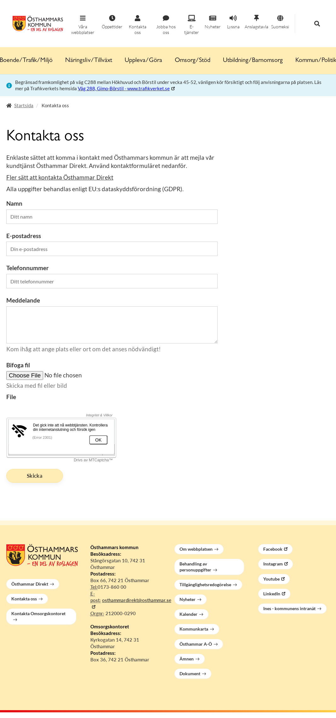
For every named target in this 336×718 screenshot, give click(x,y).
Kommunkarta (193, 629)
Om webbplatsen (196, 549)
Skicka (35, 475)
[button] (83, 25)
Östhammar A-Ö (195, 644)
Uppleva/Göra (143, 61)
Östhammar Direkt (29, 584)
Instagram (273, 563)
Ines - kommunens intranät (289, 608)
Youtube (271, 579)
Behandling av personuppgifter (195, 566)
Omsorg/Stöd (192, 61)
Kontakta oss (24, 598)
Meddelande (23, 300)
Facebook (272, 549)
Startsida (23, 105)
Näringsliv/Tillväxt (88, 61)
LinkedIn (271, 593)
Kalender (188, 614)
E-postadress (23, 235)
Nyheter (187, 599)
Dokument (189, 673)
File (11, 396)
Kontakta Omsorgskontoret (38, 613)
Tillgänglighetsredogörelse (205, 584)
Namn (14, 203)
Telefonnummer (27, 267)
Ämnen (186, 658)
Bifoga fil (18, 365)
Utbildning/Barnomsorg (253, 61)
